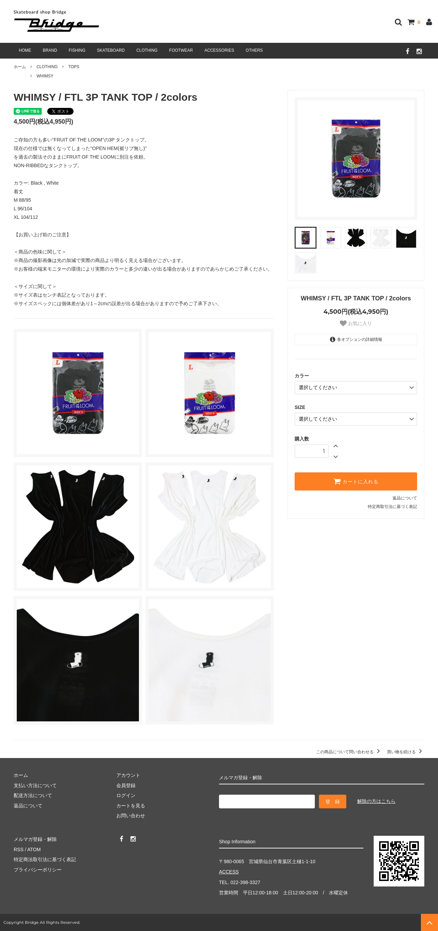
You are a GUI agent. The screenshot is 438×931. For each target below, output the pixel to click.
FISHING (77, 50)
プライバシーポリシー (38, 869)
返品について (404, 498)
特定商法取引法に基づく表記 (45, 859)
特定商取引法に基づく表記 (392, 506)
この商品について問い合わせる (349, 751)
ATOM (34, 849)
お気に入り (356, 323)
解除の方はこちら (376, 801)
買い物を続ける (405, 751)
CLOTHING (146, 50)
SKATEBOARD (111, 50)
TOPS (73, 66)
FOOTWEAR (181, 50)
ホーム (20, 66)
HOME (25, 50)
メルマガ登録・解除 (35, 839)
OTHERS (254, 50)
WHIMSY (45, 76)
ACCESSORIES (219, 50)
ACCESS (229, 871)
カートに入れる (355, 481)
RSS (19, 849)
